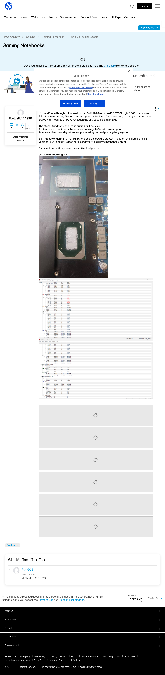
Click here (110, 65)
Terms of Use (45, 599)
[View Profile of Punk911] (34, 569)
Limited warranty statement (17, 660)
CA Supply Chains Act (58, 656)
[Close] (128, 71)
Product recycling (22, 656)
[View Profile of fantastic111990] (20, 118)
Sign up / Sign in (149, 27)
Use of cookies (95, 94)
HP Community (11, 36)
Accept (94, 103)
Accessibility (39, 656)
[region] (83, 89)
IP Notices (75, 660)
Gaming (30, 36)
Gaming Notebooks (53, 36)
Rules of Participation (71, 599)
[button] (155, 108)
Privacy (74, 656)
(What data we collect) (81, 87)
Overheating (12, 545)
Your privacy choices (111, 656)
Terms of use (129, 656)
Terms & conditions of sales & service (50, 660)
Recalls (8, 656)
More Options (70, 103)
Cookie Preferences (90, 656)
